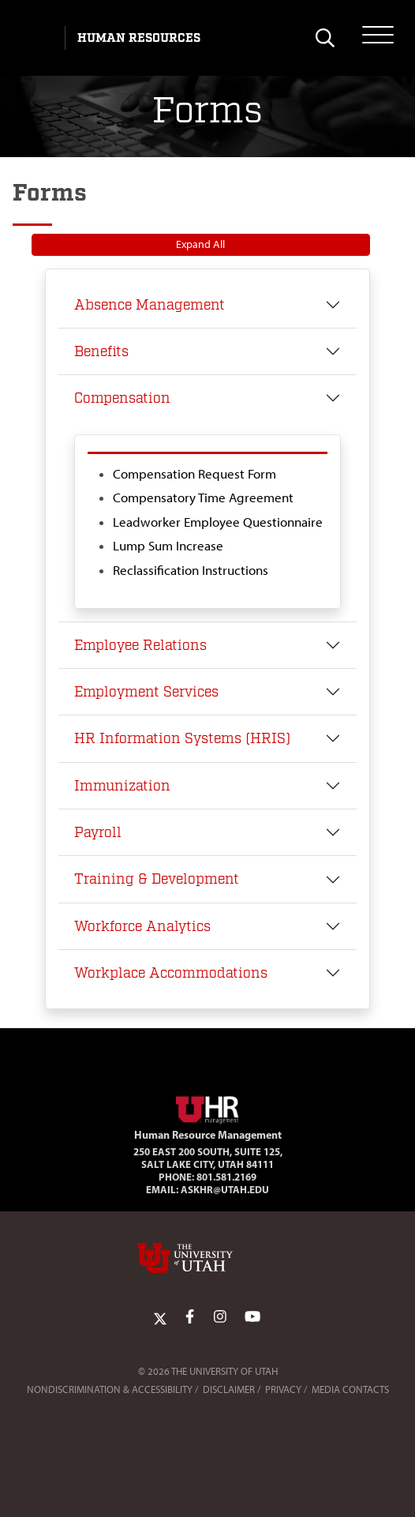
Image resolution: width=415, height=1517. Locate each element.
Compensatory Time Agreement (203, 497)
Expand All (200, 244)
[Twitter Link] (160, 1317)
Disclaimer (229, 1389)
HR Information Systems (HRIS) (182, 738)
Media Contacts (350, 1389)
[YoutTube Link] (252, 1317)
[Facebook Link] (189, 1317)
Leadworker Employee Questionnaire (218, 522)
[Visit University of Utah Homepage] (37, 38)
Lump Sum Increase (168, 546)
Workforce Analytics (142, 926)
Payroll (98, 832)
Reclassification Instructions (190, 570)
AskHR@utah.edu (225, 1189)
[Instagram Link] (220, 1317)
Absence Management (149, 305)
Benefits (101, 351)
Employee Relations (140, 645)
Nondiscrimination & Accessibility (110, 1389)
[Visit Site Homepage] (207, 1107)
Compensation (122, 398)
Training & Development (156, 879)
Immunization (122, 785)
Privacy (283, 1389)
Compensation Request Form (194, 474)
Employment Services (146, 691)
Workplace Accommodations (170, 973)
